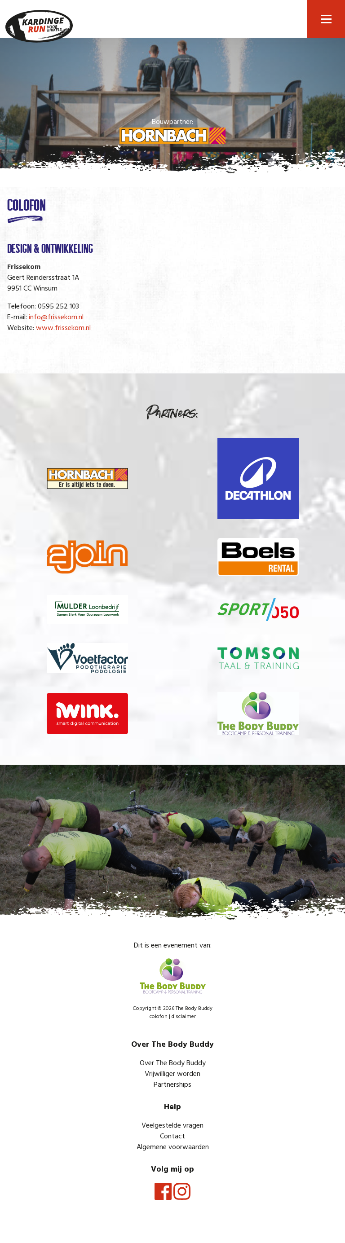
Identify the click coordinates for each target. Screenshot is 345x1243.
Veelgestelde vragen (172, 1126)
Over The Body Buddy (173, 1063)
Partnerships (172, 1085)
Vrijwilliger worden (172, 1074)
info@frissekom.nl (56, 317)
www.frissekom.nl (63, 328)
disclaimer (184, 1016)
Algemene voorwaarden (173, 1147)
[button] (326, 19)
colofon (159, 1016)
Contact (172, 1136)
